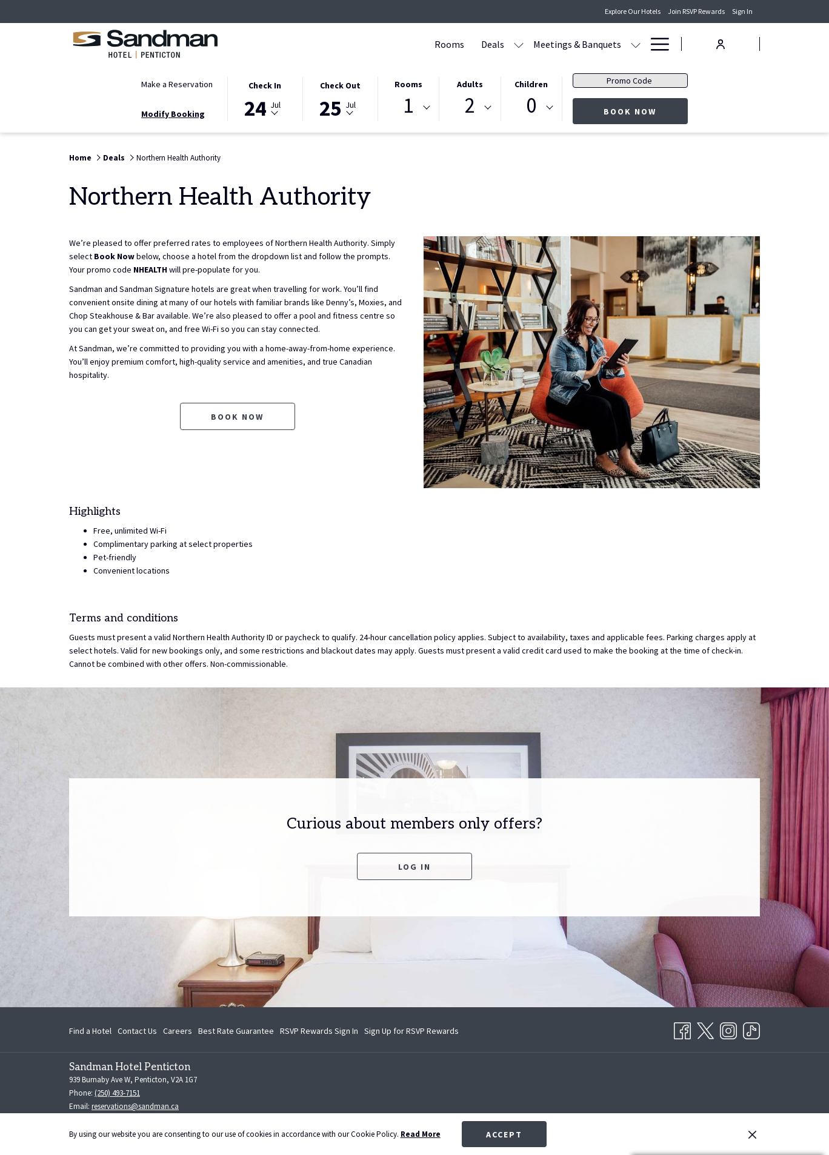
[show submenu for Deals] (403, 44)
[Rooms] (333, 44)
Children (531, 84)
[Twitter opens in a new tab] (705, 1028)
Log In (414, 866)
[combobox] (408, 108)
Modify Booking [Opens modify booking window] (173, 113)
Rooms (408, 84)
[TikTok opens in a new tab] (751, 1028)
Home (80, 158)
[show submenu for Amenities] (636, 44)
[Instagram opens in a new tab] (728, 1028)
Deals (114, 158)
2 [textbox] (470, 105)
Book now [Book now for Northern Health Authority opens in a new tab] (237, 416)
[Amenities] (600, 44)
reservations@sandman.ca (135, 1106)
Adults (470, 84)
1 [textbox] (408, 105)
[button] (265, 98)
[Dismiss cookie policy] (752, 1134)
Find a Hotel (90, 1030)
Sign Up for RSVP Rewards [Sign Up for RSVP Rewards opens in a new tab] (411, 1033)
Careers (177, 1030)
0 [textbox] (531, 105)
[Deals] (377, 44)
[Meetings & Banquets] (461, 44)
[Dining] (548, 44)
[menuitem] (92, 1031)
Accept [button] (504, 1134)
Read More (421, 1134)
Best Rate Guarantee (236, 1030)
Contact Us (137, 1030)
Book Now (646, 111)
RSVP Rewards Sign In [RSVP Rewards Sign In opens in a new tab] (319, 1033)
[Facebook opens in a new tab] (682, 1028)
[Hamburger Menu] (655, 44)
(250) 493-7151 (117, 1093)
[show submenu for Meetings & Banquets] (520, 44)
